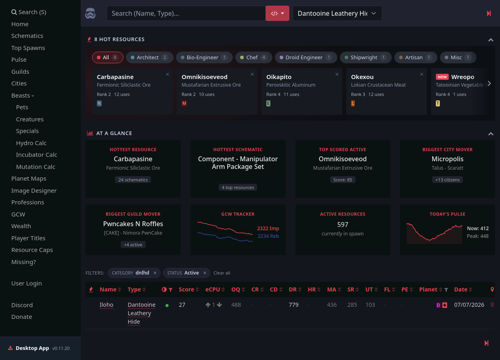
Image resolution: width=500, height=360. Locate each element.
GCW (18, 214)
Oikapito (279, 77)
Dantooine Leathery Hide (141, 313)
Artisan (416, 57)
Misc (458, 57)
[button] (170, 289)
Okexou (362, 77)
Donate (21, 316)
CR (257, 289)
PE (407, 289)
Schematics (27, 35)
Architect (149, 57)
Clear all (221, 273)
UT (371, 289)
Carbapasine (115, 77)
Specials (25, 131)
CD (276, 289)
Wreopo (462, 77)
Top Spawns (28, 48)
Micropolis (448, 158)
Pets (19, 107)
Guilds (20, 71)
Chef (253, 57)
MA (334, 289)
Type (137, 289)
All (108, 57)
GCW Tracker (238, 214)
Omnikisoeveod (205, 77)
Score (189, 289)
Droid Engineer (306, 57)
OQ (238, 289)
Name (110, 289)
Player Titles (28, 238)
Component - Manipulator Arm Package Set (238, 162)
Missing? (23, 262)
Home (20, 24)
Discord (22, 305)
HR (314, 289)
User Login (26, 283)
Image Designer (34, 190)
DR (295, 289)
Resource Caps (32, 250)
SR (353, 289)
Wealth (21, 226)
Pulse (19, 59)
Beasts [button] (22, 95)
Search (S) (28, 12)
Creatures (27, 119)
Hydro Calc (29, 143)
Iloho (106, 304)
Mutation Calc (33, 166)
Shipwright (366, 57)
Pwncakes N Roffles (133, 223)
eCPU (215, 289)
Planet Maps (28, 178)
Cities (19, 83)
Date (463, 289)
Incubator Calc (34, 154)
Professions (27, 202)
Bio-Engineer (204, 57)
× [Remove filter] (155, 273)
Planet (430, 289)
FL (389, 289)
